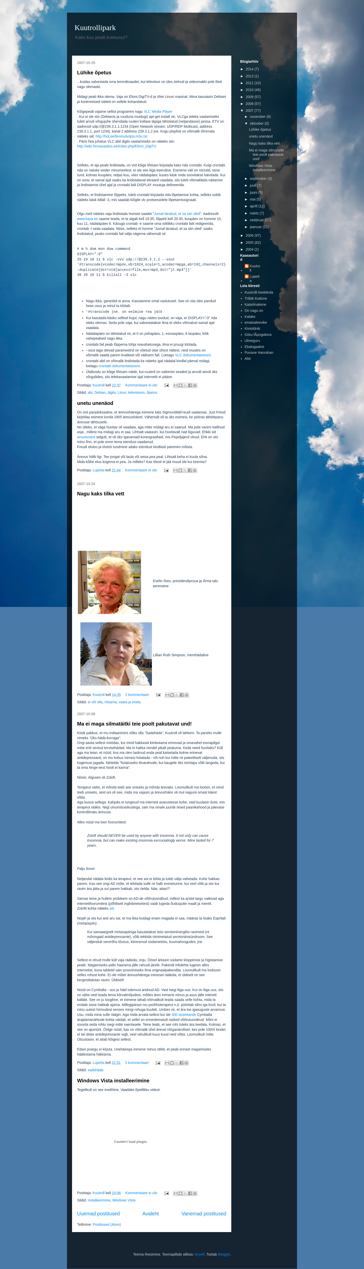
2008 (250, 104)
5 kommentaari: (137, 1063)
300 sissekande (184, 1015)
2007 (250, 110)
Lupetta (255, 278)
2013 (250, 76)
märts (255, 213)
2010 (250, 90)
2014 (250, 69)
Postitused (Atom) (107, 1224)
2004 (250, 249)
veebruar (257, 220)
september (258, 179)
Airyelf (199, 1254)
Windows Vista (123, 1200)
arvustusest (86, 437)
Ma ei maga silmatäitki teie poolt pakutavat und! (134, 724)
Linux (122, 392)
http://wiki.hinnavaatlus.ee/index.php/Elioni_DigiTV (116, 146)
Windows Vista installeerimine (113, 1080)
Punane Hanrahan (259, 353)
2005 (250, 242)
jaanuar (256, 227)
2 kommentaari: (138, 695)
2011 (250, 83)
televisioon (136, 392)
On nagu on (254, 311)
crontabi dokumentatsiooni (119, 366)
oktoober (257, 123)
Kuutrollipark (95, 27)
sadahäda (95, 1070)
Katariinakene (255, 304)
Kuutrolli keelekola (259, 292)
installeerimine (99, 1200)
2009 (250, 97)
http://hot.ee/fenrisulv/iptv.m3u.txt (121, 136)
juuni (254, 192)
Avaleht (150, 1213)
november (258, 117)
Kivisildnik (252, 328)
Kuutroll (255, 268)
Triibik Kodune (256, 298)
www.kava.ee (87, 219)
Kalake (250, 317)
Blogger (224, 1254)
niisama (110, 702)
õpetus (152, 392)
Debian (100, 392)
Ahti (248, 359)
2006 (250, 235)
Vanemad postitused (203, 1213)
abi (90, 392)
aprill (254, 206)
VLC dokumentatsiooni (193, 355)
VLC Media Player (158, 112)
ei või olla (95, 702)
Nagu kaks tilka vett (100, 493)
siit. (112, 908)
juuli (253, 185)
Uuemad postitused (98, 1213)
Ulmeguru (252, 341)
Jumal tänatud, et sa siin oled (177, 214)
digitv (112, 392)
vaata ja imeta (130, 702)
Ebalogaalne (254, 347)
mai (253, 199)
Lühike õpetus (94, 72)
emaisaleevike (256, 322)
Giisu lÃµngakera (258, 335)
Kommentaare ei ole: (142, 385)
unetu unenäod (95, 403)
